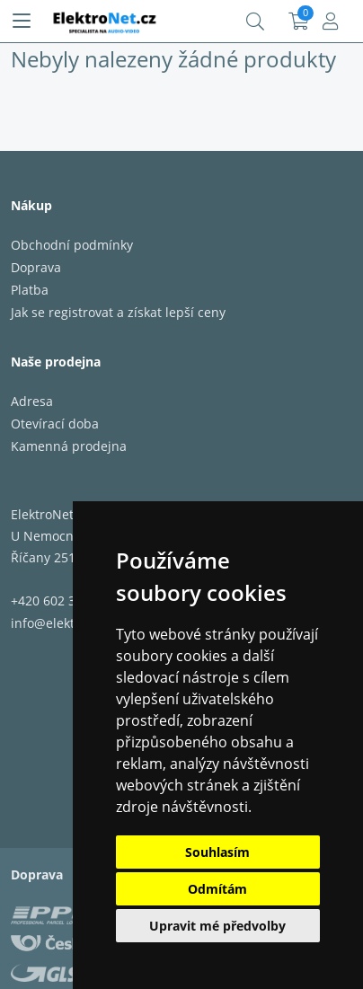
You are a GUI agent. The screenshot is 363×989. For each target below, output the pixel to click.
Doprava (36, 267)
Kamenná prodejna (69, 446)
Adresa (32, 401)
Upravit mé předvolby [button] (217, 925)
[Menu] (22, 21)
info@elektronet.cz (67, 622)
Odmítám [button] (217, 888)
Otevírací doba (55, 423)
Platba (30, 289)
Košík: (299, 21)
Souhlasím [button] (217, 852)
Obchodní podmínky (72, 244)
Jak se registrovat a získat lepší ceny (118, 312)
